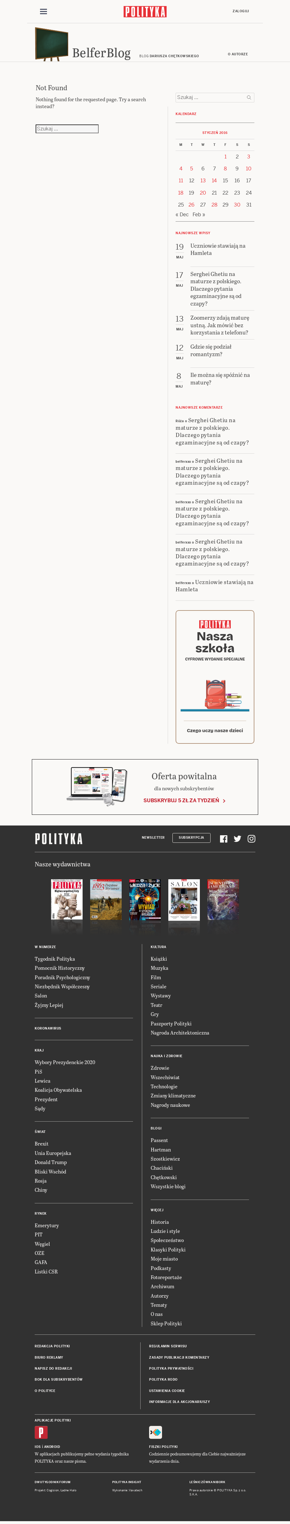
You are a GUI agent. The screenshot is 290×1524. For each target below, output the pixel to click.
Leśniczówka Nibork (207, 1485)
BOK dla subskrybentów (59, 1383)
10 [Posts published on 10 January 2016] (249, 171)
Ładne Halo (69, 1493)
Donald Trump (51, 1165)
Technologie (164, 1089)
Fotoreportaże (166, 1280)
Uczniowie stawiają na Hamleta (215, 588)
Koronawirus (48, 1032)
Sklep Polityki (166, 1326)
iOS (38, 1450)
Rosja (41, 1183)
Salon (41, 998)
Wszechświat (165, 1080)
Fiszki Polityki (163, 1450)
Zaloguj (241, 11)
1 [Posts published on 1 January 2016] (225, 159)
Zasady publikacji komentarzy (179, 1360)
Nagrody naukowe (170, 1108)
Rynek (41, 1217)
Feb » (199, 217)
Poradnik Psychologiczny (62, 980)
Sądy (40, 1111)
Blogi (156, 1131)
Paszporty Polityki (171, 1026)
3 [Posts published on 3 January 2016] (248, 159)
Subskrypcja (191, 841)
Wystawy (161, 998)
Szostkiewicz (165, 1161)
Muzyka (159, 971)
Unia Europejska (53, 1156)
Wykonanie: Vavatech (127, 1493)
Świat (40, 1135)
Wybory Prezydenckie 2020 (65, 1065)
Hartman (161, 1152)
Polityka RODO (163, 1383)
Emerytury (47, 1228)
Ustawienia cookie (167, 1394)
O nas (157, 1317)
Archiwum (162, 1289)
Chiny (41, 1192)
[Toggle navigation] (43, 12)
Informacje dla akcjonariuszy (179, 1405)
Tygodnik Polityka (55, 961)
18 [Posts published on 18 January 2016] (180, 196)
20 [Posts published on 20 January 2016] (203, 196)
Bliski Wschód (50, 1174)
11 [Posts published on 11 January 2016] (181, 183)
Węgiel (42, 1246)
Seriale (158, 989)
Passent (159, 1143)
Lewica (42, 1083)
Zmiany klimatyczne (173, 1098)
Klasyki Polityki (168, 1252)
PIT (39, 1237)
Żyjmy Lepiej (49, 1007)
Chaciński (162, 1170)
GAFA (41, 1265)
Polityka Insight (127, 1485)
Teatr (156, 1007)
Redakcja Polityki (52, 1349)
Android (52, 1450)
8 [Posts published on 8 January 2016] (225, 171)
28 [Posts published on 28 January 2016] (215, 208)
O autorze (238, 57)
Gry (155, 1017)
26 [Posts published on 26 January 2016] (191, 208)
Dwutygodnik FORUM (53, 1485)
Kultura (158, 950)
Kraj (39, 1054)
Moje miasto (164, 1261)
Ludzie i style (165, 1234)
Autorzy (160, 1298)
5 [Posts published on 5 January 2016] (191, 171)
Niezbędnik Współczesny (62, 989)
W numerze (45, 950)
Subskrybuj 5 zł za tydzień (181, 803)
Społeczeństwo (167, 1243)
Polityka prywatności (171, 1372)
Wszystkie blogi (168, 1189)
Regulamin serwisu (168, 1349)
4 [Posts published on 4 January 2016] (181, 171)
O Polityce (45, 1394)
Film (156, 980)
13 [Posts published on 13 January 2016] (203, 183)
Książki (159, 961)
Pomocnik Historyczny (60, 971)
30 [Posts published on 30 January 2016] (237, 208)
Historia (160, 1224)
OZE (39, 1256)
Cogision (53, 1493)
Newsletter (153, 841)
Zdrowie (160, 1070)
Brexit (42, 1146)
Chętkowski (164, 1180)
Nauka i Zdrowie (167, 1059)
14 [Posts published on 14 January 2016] (214, 183)
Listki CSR (46, 1274)
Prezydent (46, 1102)
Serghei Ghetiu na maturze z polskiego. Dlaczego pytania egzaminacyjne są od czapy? (212, 434)
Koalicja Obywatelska (58, 1092)
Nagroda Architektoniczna (180, 1035)
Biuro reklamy (49, 1360)
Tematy (159, 1307)
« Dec (182, 217)
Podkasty (161, 1270)
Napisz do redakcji (53, 1372)
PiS (38, 1074)
